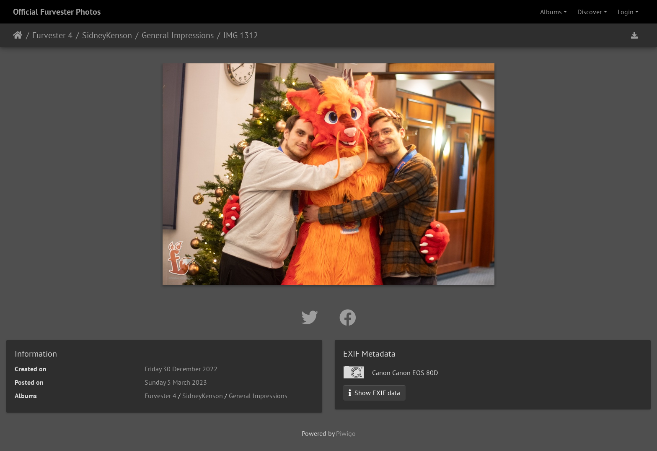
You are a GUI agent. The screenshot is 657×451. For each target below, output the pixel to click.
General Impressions (178, 35)
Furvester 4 (52, 35)
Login (626, 12)
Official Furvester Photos (57, 11)
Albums (551, 12)
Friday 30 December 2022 (181, 369)
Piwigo (346, 433)
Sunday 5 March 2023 (176, 382)
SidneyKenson (107, 35)
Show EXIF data (374, 392)
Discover (589, 12)
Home (18, 35)
